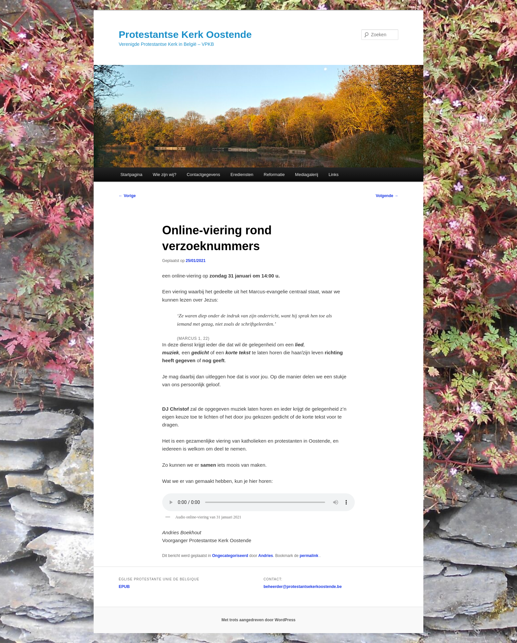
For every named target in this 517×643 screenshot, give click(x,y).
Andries (265, 555)
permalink (309, 555)
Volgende (387, 195)
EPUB (124, 586)
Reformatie (274, 174)
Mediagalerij (306, 174)
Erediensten (241, 174)
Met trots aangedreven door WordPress (259, 620)
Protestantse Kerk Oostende (185, 34)
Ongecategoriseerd (230, 555)
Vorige (127, 195)
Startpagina (131, 174)
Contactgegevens (203, 174)
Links (333, 174)
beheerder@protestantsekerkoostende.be (302, 586)
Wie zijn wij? (164, 174)
